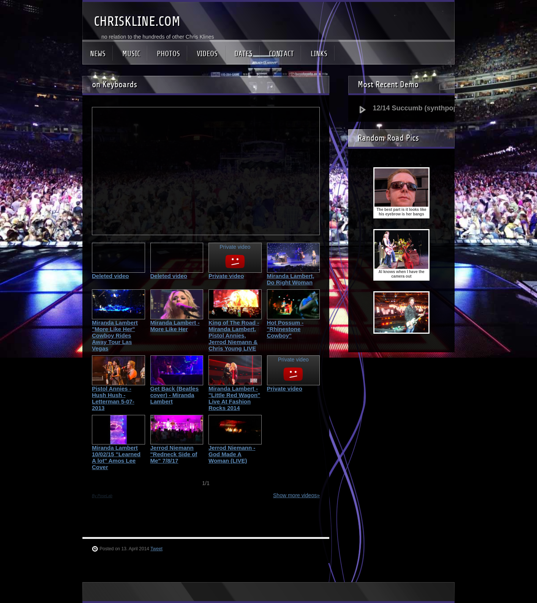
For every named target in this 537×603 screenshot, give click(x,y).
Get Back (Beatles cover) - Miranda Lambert (174, 395)
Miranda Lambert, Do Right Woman (290, 279)
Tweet (156, 548)
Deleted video (110, 276)
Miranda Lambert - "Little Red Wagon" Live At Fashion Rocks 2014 (234, 398)
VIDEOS (207, 53)
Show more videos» (296, 495)
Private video (226, 276)
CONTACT (281, 53)
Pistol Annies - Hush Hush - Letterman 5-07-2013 (113, 398)
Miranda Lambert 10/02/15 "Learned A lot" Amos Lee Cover (116, 457)
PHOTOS (168, 53)
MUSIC (131, 53)
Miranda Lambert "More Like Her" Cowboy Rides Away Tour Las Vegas (115, 335)
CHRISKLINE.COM (137, 21)
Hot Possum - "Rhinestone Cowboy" (285, 329)
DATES (243, 53)
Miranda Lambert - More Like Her (175, 325)
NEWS (98, 53)
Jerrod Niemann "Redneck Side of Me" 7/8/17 (173, 454)
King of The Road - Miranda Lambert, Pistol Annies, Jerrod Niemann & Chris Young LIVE (233, 335)
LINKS (319, 53)
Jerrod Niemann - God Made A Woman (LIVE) (231, 454)
